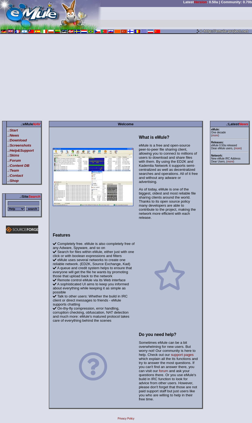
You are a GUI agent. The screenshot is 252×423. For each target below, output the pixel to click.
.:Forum (14, 160)
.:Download (17, 140)
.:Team (13, 170)
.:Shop (13, 181)
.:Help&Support (21, 150)
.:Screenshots (19, 145)
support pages (182, 355)
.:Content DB (18, 166)
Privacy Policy (126, 418)
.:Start (13, 130)
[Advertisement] (126, 78)
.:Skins (13, 155)
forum (163, 371)
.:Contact (15, 176)
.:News (13, 135)
